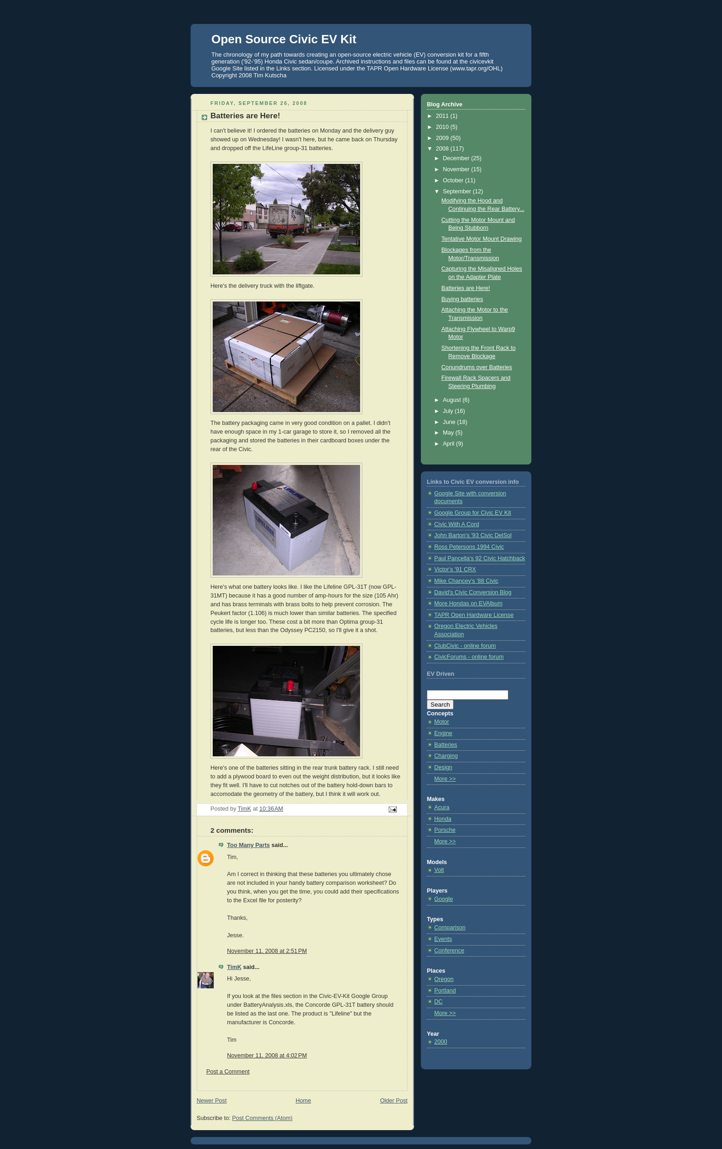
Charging (446, 756)
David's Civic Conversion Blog (473, 592)
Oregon (444, 979)
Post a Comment (228, 1071)
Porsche (444, 830)
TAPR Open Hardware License (473, 615)
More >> (445, 779)
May (449, 432)
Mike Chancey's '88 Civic (466, 581)
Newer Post (212, 1100)
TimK (234, 967)
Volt (439, 870)
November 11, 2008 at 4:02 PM (267, 1055)
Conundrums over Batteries (477, 367)
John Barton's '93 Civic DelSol (473, 535)
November (457, 169)
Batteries (445, 745)
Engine (443, 733)
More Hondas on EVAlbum (468, 603)
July (449, 411)
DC (438, 1001)
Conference (449, 950)
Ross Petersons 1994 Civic (469, 547)
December (457, 158)
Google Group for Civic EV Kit (472, 513)
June (450, 422)
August (453, 400)
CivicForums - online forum (469, 657)
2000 (440, 1042)
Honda (442, 819)
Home (303, 1100)
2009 (443, 138)
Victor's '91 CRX (455, 569)
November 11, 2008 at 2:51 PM (267, 951)
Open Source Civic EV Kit (283, 39)
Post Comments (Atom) (262, 1118)
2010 (443, 127)
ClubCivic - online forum (465, 646)
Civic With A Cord (456, 524)
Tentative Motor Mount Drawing (482, 239)
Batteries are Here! (466, 288)
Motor (441, 722)
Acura (441, 807)
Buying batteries (462, 299)
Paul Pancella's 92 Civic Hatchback (479, 558)
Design (443, 767)
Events (443, 939)
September (458, 191)
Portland (445, 990)
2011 (443, 116)
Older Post (394, 1100)
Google (443, 899)
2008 (443, 148)
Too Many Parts (248, 845)
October (454, 180)
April (449, 444)
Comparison (450, 927)
